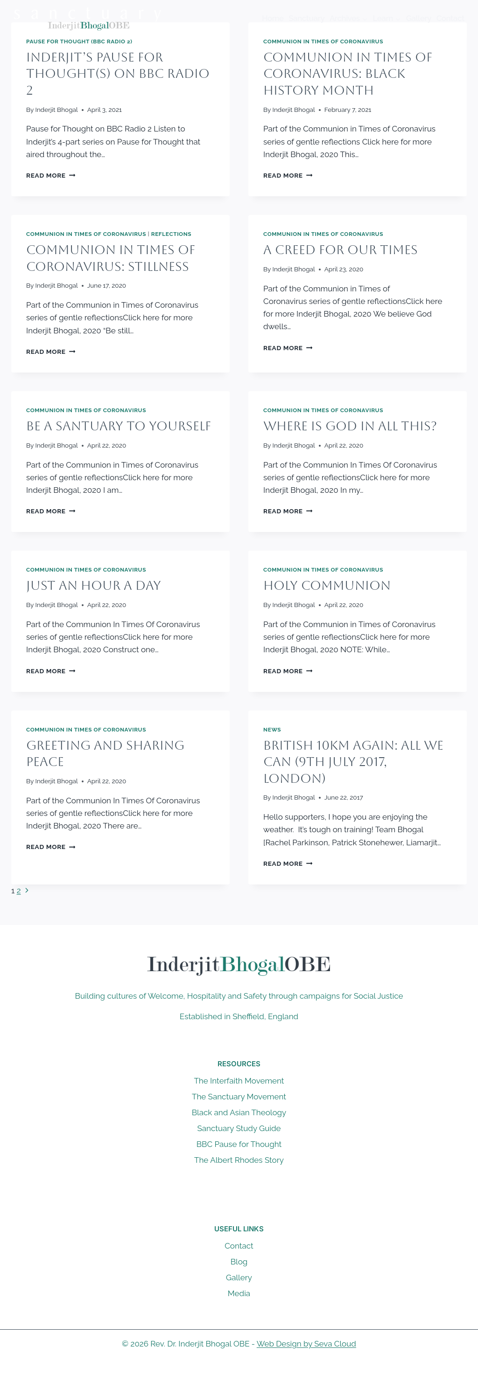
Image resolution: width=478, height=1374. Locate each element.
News (272, 729)
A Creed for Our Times (340, 249)
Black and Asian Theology (239, 1112)
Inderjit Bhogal (56, 109)
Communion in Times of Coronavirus (323, 41)
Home (273, 18)
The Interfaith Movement (239, 1080)
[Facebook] (221, 1366)
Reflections (171, 234)
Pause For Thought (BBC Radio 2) (79, 41)
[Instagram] (257, 1366)
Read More (50, 175)
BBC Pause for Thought (239, 1144)
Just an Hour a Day (93, 585)
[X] (239, 1366)
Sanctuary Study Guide (239, 1128)
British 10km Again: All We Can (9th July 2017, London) (353, 762)
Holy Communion (327, 585)
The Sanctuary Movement (239, 1096)
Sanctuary (306, 18)
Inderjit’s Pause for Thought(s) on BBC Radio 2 (118, 73)
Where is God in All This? (350, 426)
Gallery (418, 18)
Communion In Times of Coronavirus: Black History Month (347, 73)
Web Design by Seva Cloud (306, 1343)
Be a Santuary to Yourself (118, 426)
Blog (239, 1261)
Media (239, 1293)
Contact (450, 18)
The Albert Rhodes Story (239, 1160)
